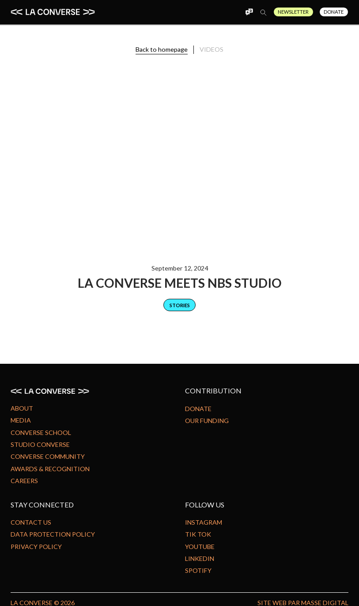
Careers (24, 480)
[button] (233, 12)
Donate (334, 12)
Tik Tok (198, 534)
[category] (179, 305)
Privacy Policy (36, 546)
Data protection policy (53, 534)
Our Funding (207, 420)
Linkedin (199, 558)
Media (21, 420)
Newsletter (293, 12)
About (22, 408)
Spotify (198, 570)
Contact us (31, 522)
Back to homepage (162, 49)
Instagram (203, 522)
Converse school (41, 432)
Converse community (48, 456)
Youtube (200, 546)
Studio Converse (40, 444)
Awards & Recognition (50, 469)
